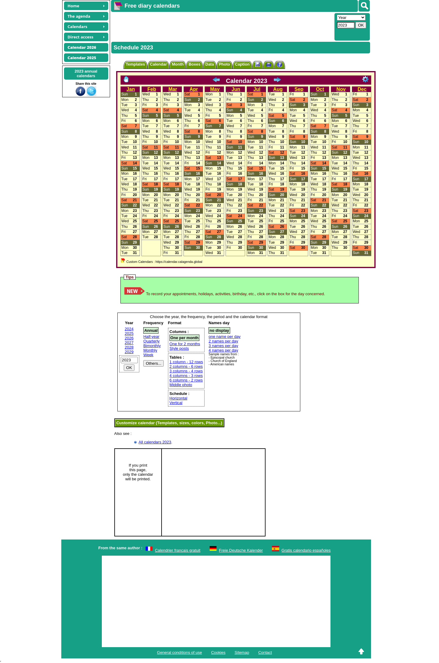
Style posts (179, 348)
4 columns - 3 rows (186, 375)
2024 (129, 329)
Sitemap (241, 652)
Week (148, 355)
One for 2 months (185, 344)
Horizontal (178, 398)
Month (178, 64)
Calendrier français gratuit (177, 550)
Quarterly (151, 341)
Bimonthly (152, 345)
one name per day (225, 336)
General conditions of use (179, 652)
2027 (129, 342)
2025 (129, 333)
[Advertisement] (222, 26)
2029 (129, 351)
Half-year (151, 336)
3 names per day (223, 345)
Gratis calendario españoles (305, 550)
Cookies (218, 652)
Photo (224, 64)
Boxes (194, 64)
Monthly (150, 350)
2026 (129, 338)
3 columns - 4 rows (186, 371)
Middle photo (181, 384)
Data (209, 64)
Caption (242, 64)
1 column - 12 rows (186, 362)
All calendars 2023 (155, 442)
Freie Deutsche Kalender (241, 550)
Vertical (176, 402)
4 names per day (223, 350)
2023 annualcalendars (86, 73)
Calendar (158, 64)
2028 (129, 347)
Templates (135, 64)
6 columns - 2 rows (186, 380)
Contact (265, 652)
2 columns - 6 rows (186, 366)
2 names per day (223, 341)
